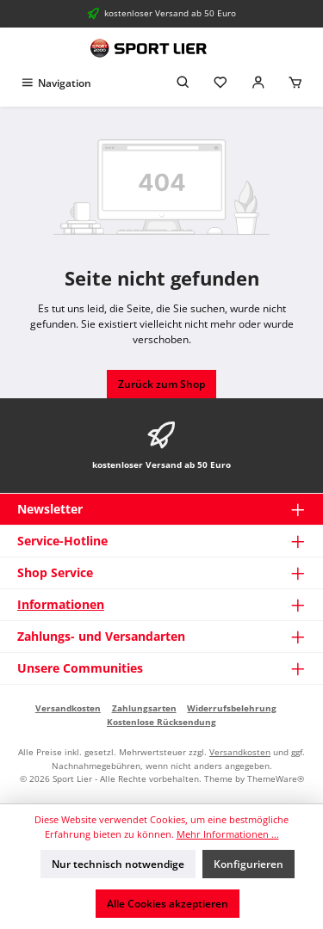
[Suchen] (183, 83)
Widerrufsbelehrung (231, 708)
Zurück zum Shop (161, 384)
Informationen (60, 604)
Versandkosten (68, 708)
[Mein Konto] (258, 83)
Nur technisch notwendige (118, 864)
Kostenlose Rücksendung (161, 722)
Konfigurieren (248, 864)
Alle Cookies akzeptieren (167, 903)
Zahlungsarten (144, 708)
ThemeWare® (275, 778)
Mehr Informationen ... (228, 833)
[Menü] (55, 83)
